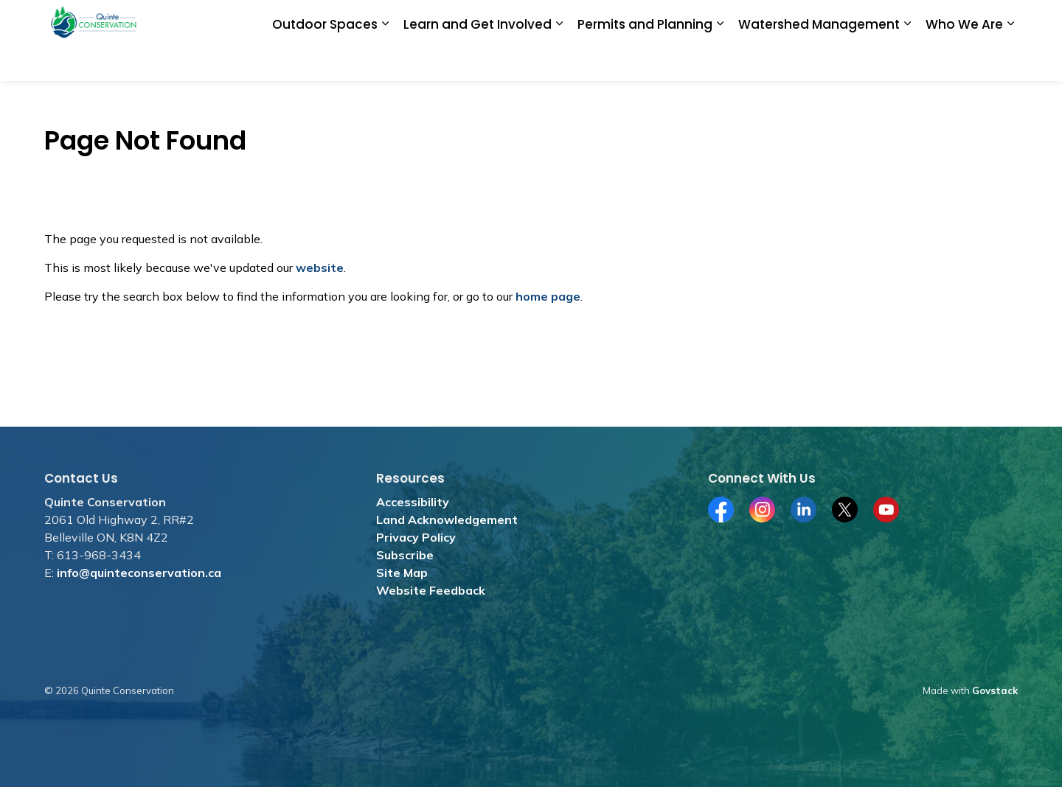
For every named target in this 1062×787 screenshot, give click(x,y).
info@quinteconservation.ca (139, 572)
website (320, 267)
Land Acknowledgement (447, 519)
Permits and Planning (644, 60)
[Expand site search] (1003, 20)
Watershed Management (819, 60)
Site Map (402, 572)
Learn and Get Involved (477, 60)
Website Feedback (430, 590)
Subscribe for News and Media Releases (809, 20)
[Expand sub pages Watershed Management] (907, 61)
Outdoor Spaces (325, 60)
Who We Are (964, 60)
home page (548, 296)
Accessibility (412, 501)
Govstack (995, 690)
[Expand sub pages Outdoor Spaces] (385, 61)
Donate (475, 20)
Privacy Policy (416, 537)
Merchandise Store (652, 20)
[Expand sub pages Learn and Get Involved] (559, 61)
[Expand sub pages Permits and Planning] (719, 61)
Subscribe (405, 555)
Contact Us (949, 20)
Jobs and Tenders (549, 20)
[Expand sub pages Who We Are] (1010, 61)
